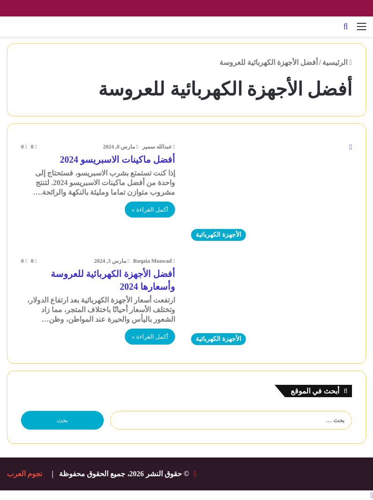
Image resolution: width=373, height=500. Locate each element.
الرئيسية (337, 62)
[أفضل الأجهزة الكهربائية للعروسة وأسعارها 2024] (269, 303)
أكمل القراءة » (150, 209)
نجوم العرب (24, 474)
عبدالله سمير (157, 147)
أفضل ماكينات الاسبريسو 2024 (117, 159)
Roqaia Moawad (152, 261)
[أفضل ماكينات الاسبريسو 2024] (269, 193)
